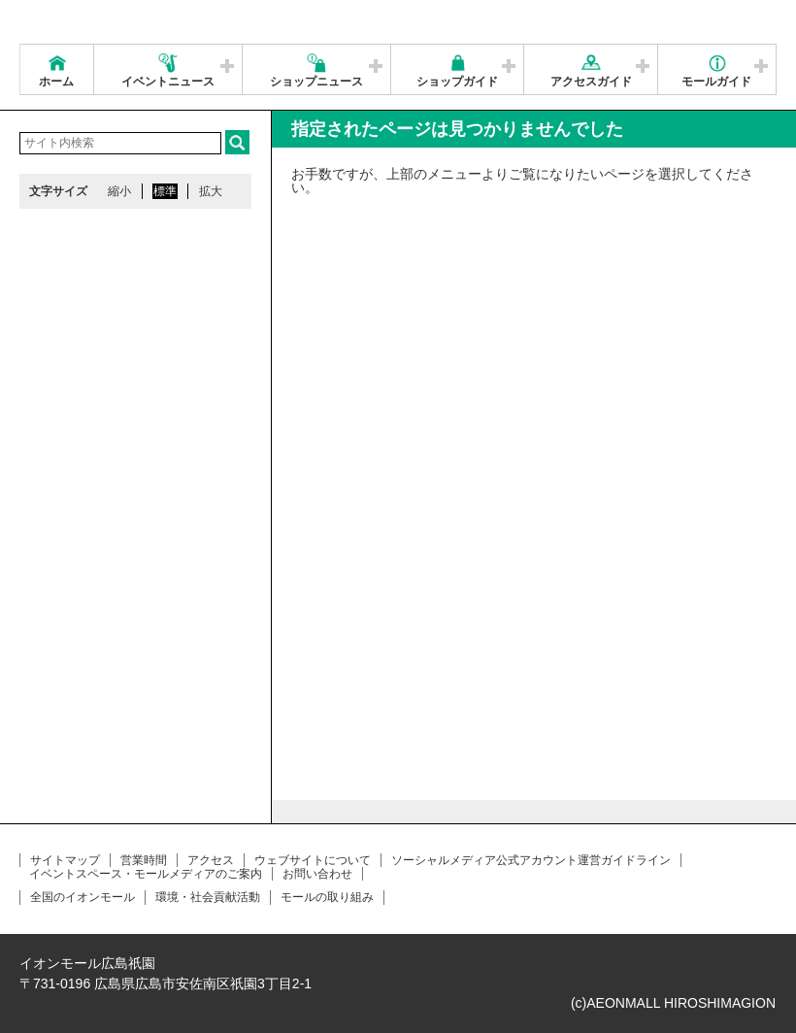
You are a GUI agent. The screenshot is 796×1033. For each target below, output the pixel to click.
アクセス (210, 860)
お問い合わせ (317, 874)
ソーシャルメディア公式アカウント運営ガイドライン (531, 860)
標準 (165, 191)
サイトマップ (65, 860)
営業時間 (143, 860)
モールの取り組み (327, 897)
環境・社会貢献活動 (207, 897)
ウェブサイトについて (312, 860)
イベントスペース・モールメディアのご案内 (145, 874)
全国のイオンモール (82, 897)
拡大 (210, 191)
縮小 (119, 191)
